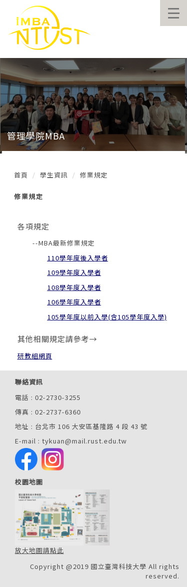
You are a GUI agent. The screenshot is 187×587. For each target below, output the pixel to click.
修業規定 (94, 175)
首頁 (21, 175)
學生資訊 (54, 175)
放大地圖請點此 (39, 550)
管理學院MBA (36, 135)
